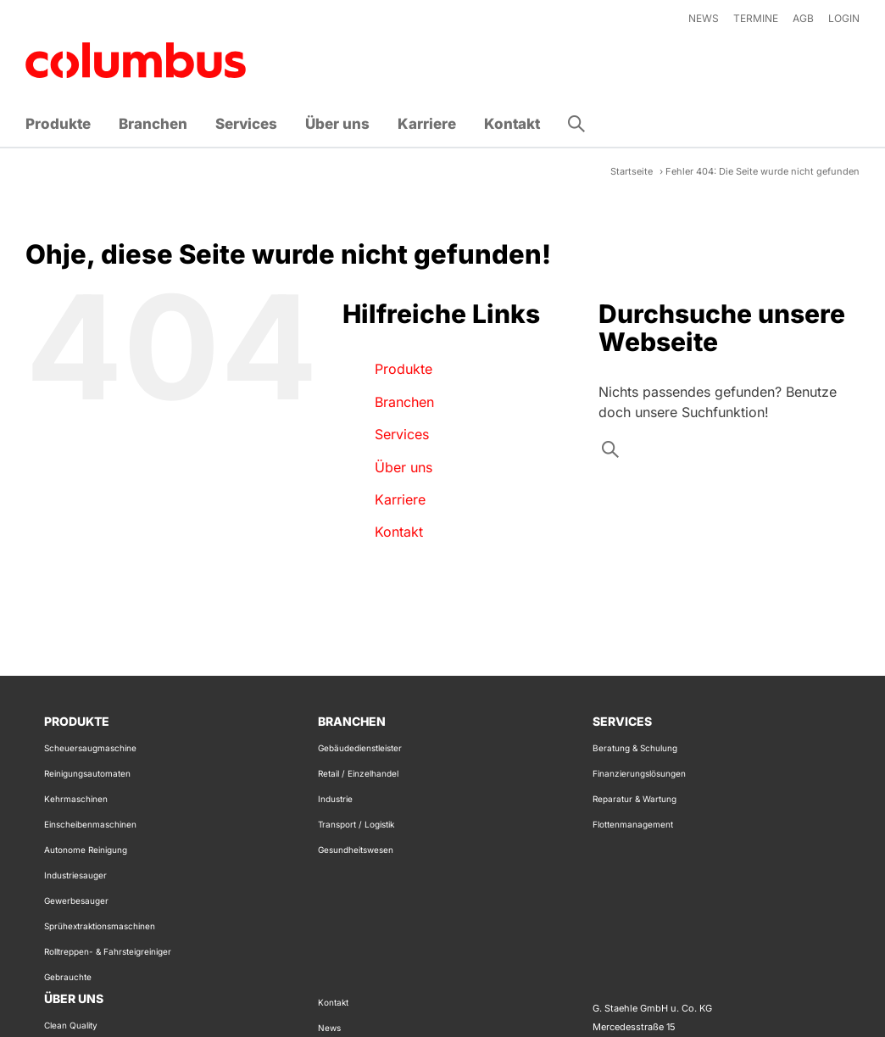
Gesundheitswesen (355, 850)
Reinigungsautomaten (87, 773)
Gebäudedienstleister (360, 748)
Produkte (403, 368)
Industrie (335, 799)
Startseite (631, 171)
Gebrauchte (68, 977)
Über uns (403, 467)
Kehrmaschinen (76, 799)
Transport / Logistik (356, 824)
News (329, 1028)
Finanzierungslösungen (639, 773)
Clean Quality (70, 1025)
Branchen (404, 401)
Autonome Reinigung (85, 850)
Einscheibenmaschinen (90, 824)
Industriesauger (75, 875)
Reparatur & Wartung (634, 799)
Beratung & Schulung (635, 748)
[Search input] (727, 453)
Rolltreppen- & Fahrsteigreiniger (107, 951)
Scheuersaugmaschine (90, 748)
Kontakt (399, 531)
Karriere (400, 499)
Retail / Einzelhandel (358, 773)
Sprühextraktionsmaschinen (99, 926)
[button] (576, 123)
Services (402, 434)
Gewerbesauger (76, 900)
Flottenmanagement (633, 824)
